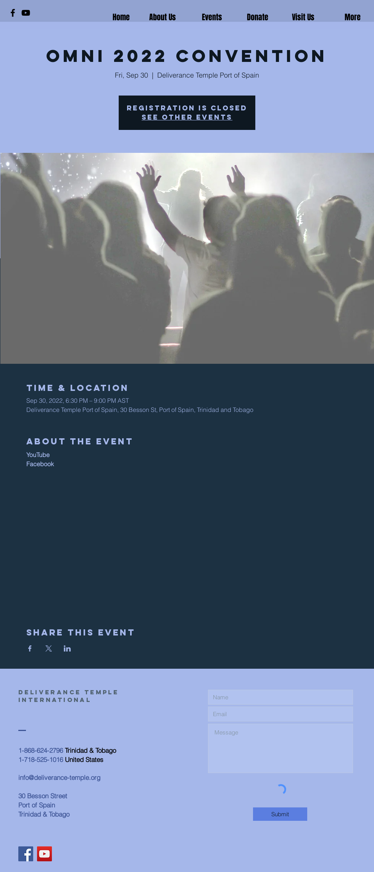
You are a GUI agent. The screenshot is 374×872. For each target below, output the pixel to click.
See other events (187, 117)
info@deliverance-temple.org (59, 777)
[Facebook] (13, 13)
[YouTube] (26, 13)
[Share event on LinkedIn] (67, 648)
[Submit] (280, 814)
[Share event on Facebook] (30, 648)
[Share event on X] (48, 648)
